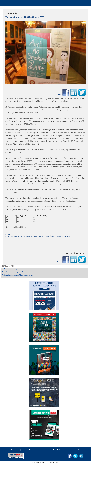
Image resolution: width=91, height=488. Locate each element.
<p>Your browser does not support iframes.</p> (45, 241)
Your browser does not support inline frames (44, 354)
